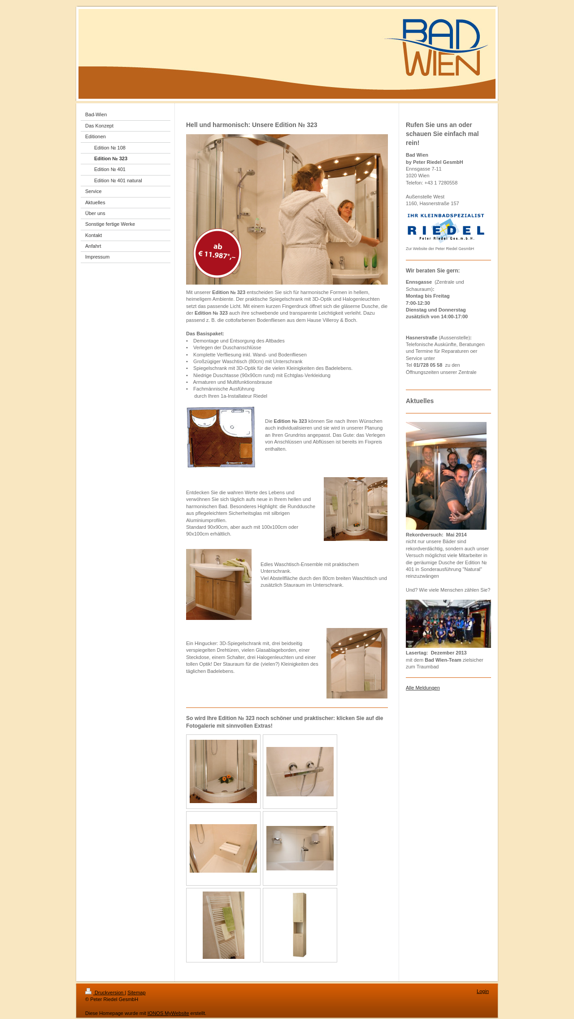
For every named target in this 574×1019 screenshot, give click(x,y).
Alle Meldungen (423, 687)
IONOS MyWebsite (168, 1013)
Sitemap (136, 992)
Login (483, 991)
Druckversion (105, 992)
